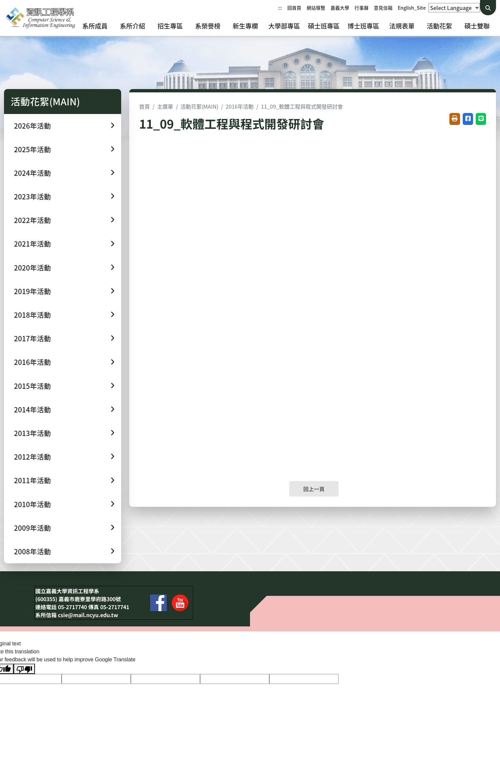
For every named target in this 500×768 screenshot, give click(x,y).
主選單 (165, 106)
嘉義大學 (340, 7)
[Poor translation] (24, 669)
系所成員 (95, 26)
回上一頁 (314, 489)
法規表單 (401, 26)
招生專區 (170, 26)
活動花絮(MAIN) (199, 106)
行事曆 (362, 7)
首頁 (144, 106)
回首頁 (294, 7)
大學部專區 (284, 26)
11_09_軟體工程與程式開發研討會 (302, 106)
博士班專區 (363, 26)
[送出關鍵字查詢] (488, 7)
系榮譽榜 (207, 26)
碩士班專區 (324, 26)
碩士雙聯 (477, 26)
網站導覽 (316, 7)
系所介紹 (132, 26)
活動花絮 (439, 26)
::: (280, 7)
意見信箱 (383, 7)
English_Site (412, 7)
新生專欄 (245, 26)
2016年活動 (240, 106)
